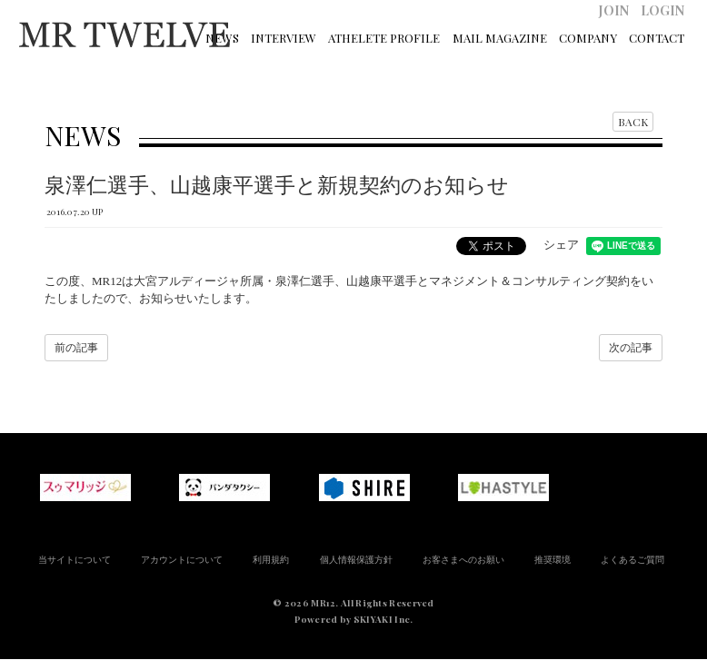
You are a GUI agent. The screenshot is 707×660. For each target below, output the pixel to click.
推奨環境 (552, 560)
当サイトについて (74, 560)
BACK (633, 121)
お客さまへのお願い (463, 560)
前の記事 (76, 347)
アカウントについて (182, 560)
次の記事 (630, 347)
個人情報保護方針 (356, 560)
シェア (561, 244)
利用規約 (271, 560)
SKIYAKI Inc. (383, 619)
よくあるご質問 (632, 560)
